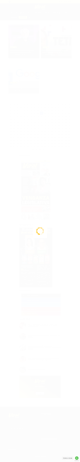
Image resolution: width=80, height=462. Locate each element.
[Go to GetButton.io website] (77, 460)
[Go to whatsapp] (76, 458)
